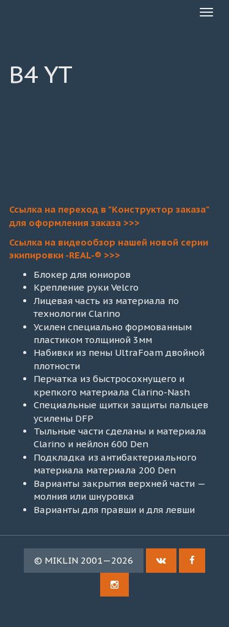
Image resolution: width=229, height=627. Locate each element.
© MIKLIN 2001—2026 (83, 560)
